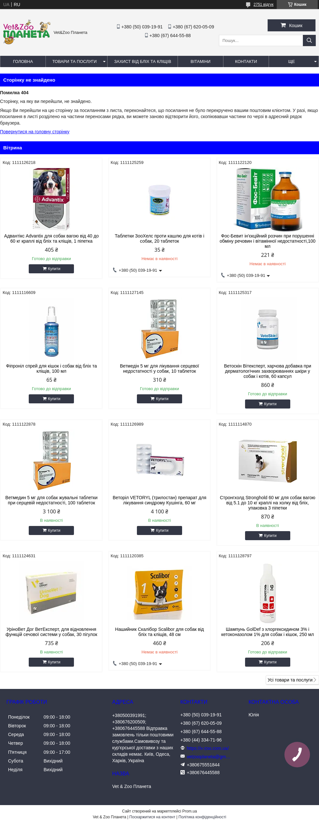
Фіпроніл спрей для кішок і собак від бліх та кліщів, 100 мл (51, 368)
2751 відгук (263, 4)
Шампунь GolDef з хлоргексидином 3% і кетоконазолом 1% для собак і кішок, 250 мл (267, 632)
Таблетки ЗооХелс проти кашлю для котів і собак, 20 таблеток (159, 238)
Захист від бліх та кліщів (142, 61)
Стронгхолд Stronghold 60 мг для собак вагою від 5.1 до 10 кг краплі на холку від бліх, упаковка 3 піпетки (267, 502)
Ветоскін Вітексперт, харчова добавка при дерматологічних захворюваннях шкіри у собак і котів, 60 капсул (267, 371)
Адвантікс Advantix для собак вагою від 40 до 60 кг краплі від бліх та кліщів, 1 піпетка (51, 238)
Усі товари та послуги (290, 679)
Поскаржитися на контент (152, 817)
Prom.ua (189, 811)
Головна (23, 61)
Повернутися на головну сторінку (34, 131)
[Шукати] (309, 40)
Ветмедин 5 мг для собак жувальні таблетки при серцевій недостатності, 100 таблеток (51, 500)
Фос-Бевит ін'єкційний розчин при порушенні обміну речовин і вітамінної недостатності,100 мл (267, 241)
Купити (54, 269)
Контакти (246, 61)
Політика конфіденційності (202, 817)
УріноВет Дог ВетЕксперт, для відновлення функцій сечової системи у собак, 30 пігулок (51, 632)
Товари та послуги (74, 61)
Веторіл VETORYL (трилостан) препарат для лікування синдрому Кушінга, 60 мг (159, 500)
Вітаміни (200, 61)
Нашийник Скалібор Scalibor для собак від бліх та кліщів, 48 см (159, 632)
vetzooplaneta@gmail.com (209, 756)
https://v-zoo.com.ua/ (208, 748)
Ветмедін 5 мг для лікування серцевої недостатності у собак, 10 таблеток (159, 368)
